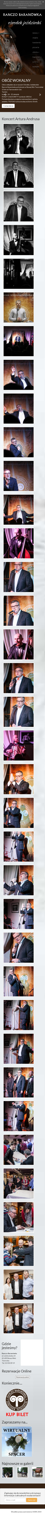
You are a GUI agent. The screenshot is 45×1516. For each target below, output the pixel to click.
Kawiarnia (37, 42)
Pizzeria (36, 47)
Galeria (36, 62)
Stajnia (35, 37)
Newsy (36, 33)
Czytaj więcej (8, 106)
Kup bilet (37, 57)
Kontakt (36, 66)
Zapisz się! (32, 1500)
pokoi (22, 1377)
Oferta (36, 52)
